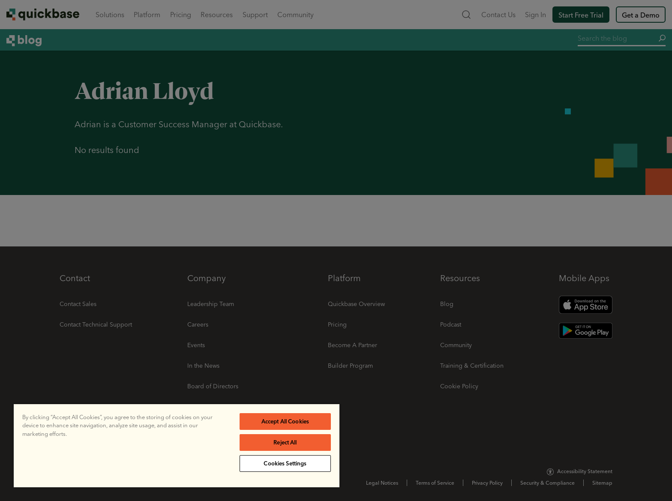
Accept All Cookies (285, 421)
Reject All (285, 442)
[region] (176, 445)
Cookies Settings (285, 463)
